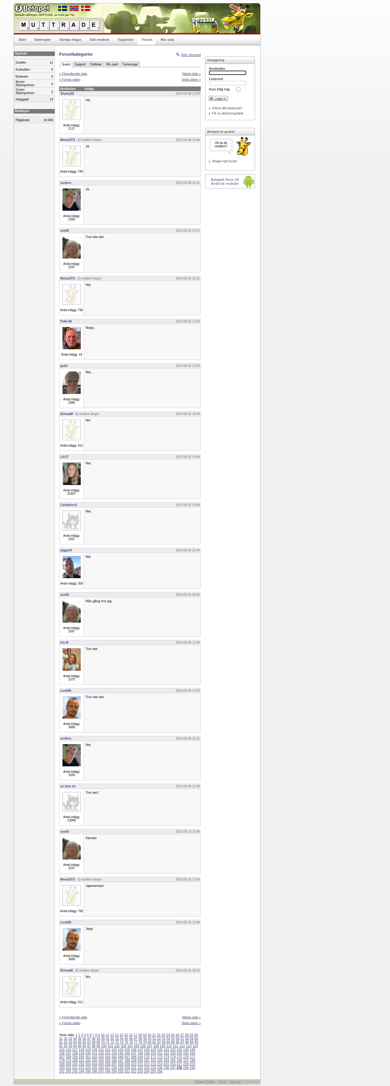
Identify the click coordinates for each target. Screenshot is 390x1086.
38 (93, 1038)
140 (88, 1053)
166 (120, 1057)
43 (117, 1038)
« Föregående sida (73, 74)
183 (94, 1060)
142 (101, 1053)
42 (112, 1038)
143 (107, 1053)
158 (68, 1057)
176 (186, 1057)
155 (186, 1053)
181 (81, 1060)
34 (75, 1038)
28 (187, 1035)
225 (94, 1068)
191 (146, 1060)
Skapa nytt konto (224, 161)
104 (130, 1046)
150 (153, 1053)
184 (101, 1060)
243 (75, 1071)
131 (166, 1049)
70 (103, 1042)
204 (94, 1064)
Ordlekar (96, 64)
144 (114, 1053)
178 (62, 1060)
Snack (66, 64)
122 (107, 1049)
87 (182, 1042)
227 (107, 1068)
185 (107, 1060)
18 (140, 1035)
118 (81, 1049)
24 (168, 1035)
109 (162, 1046)
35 (79, 1038)
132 (173, 1049)
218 (186, 1064)
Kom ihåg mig (219, 89)
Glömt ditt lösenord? (227, 108)
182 (88, 1060)
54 (168, 1038)
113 (188, 1046)
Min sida (167, 39)
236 (166, 1068)
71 (107, 1042)
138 (75, 1053)
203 (88, 1064)
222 (75, 1068)
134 (186, 1049)
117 (75, 1049)
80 (149, 1042)
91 (61, 1046)
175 (179, 1057)
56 (177, 1038)
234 (153, 1068)
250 (120, 1071)
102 (117, 1046)
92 (65, 1046)
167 (127, 1057)
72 (112, 1042)
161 (88, 1057)
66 (84, 1042)
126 (133, 1049)
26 (177, 1035)
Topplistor (126, 39)
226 (101, 1068)
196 (179, 1060)
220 (62, 1068)
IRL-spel (112, 64)
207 (114, 1064)
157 (62, 1057)
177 (192, 1057)
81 (154, 1042)
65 (79, 1042)
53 (163, 1038)
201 (75, 1064)
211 (140, 1064)
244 (81, 1071)
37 (89, 1038)
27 (182, 1035)
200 (68, 1064)
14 (121, 1035)
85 (173, 1042)
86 (177, 1042)
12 (112, 1035)
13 (117, 1035)
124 (120, 1049)
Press (222, 1081)
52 (159, 1038)
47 (135, 1038)
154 (179, 1053)
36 (84, 1038)
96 (84, 1046)
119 (88, 1049)
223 (81, 1068)
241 (62, 1071)
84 (168, 1042)
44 (121, 1038)
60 (196, 1038)
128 (146, 1049)
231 (133, 1068)
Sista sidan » (191, 79)
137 (68, 1053)
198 (192, 1060)
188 (127, 1060)
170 (146, 1057)
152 (166, 1053)
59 (191, 1038)
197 (186, 1060)
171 (153, 1057)
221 (68, 1068)
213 (153, 1064)
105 (136, 1046)
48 (140, 1038)
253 (140, 1071)
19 (145, 1035)
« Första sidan (69, 79)
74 (121, 1042)
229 (120, 1068)
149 (146, 1053)
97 (89, 1046)
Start (22, 39)
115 (62, 1049)
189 (133, 1060)
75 (126, 1042)
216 (173, 1064)
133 (179, 1049)
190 (140, 1060)
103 (123, 1046)
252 (133, 1071)
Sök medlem (99, 39)
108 (156, 1046)
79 (145, 1042)
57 (182, 1038)
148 (140, 1053)
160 (81, 1057)
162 (94, 1057)
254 (146, 1071)
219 (192, 1064)
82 (159, 1042)
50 (149, 1038)
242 (68, 1071)
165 (114, 1057)
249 (114, 1071)
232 (140, 1068)
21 (154, 1035)
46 (131, 1038)
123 (114, 1049)
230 (127, 1068)
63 (70, 1042)
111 (175, 1046)
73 (117, 1042)
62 (65, 1042)
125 (127, 1049)
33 (70, 1038)
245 (88, 1071)
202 (81, 1064)
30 (196, 1035)
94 (75, 1046)
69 (98, 1042)
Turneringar (130, 64)
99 (98, 1046)
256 (159, 1071)
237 (173, 1068)
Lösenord (216, 79)
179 (68, 1060)
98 (93, 1046)
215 (166, 1064)
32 (65, 1038)
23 (163, 1035)
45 (126, 1038)
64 (75, 1042)
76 (131, 1042)
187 (120, 1060)
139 (81, 1053)
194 (166, 1060)
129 (153, 1049)
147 (133, 1053)
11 (107, 1035)
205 (101, 1064)
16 (131, 1035)
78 (140, 1042)
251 (127, 1071)
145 (120, 1053)
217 (179, 1064)
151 (159, 1053)
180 (75, 1060)
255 (153, 1071)
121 (101, 1049)
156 (192, 1053)
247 (101, 1071)
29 (191, 1035)
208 (120, 1064)
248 (107, 1071)
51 (154, 1038)
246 (94, 1071)
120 (94, 1049)
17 (135, 1035)
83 (163, 1042)
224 (88, 1068)
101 (110, 1046)
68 (93, 1042)
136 (62, 1053)
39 (98, 1038)
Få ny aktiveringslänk (227, 113)
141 (94, 1053)
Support (80, 64)
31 (61, 1038)
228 (114, 1068)
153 (173, 1053)
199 (62, 1064)
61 (61, 1042)
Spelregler (42, 39)
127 (140, 1049)
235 (159, 1068)
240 (192, 1068)
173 (166, 1057)
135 (192, 1049)
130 (159, 1049)
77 (135, 1042)
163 (101, 1057)
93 (70, 1046)
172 (159, 1057)
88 (187, 1042)
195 (173, 1060)
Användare (217, 68)
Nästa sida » (191, 74)
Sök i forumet (191, 55)
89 (191, 1042)
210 (133, 1064)
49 (145, 1038)
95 (79, 1046)
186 (114, 1060)
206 (107, 1064)
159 (75, 1057)
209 (127, 1064)
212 (146, 1064)
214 (159, 1064)
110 (169, 1046)
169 (140, 1057)
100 (104, 1046)
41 (107, 1038)
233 (146, 1068)
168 (133, 1057)
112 (182, 1046)
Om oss (235, 1081)
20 (149, 1035)
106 (143, 1046)
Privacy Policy (204, 1081)
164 (107, 1057)
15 (126, 1035)
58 (187, 1038)
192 (153, 1060)
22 (159, 1035)
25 (173, 1035)
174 (173, 1057)
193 (159, 1060)
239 (186, 1068)
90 (196, 1042)
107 (149, 1046)
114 (195, 1046)
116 (68, 1049)
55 (173, 1038)
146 (127, 1053)
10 (103, 1035)
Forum (147, 39)
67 (89, 1042)
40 (103, 1038)
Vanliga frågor (70, 39)
